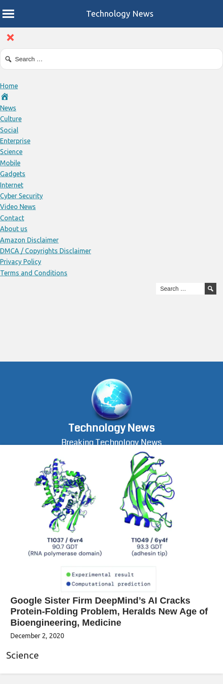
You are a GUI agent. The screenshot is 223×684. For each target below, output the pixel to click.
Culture (11, 118)
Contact (12, 218)
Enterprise (15, 141)
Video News (18, 206)
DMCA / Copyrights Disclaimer (45, 251)
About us (13, 228)
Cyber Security (21, 196)
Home (9, 86)
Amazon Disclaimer (29, 240)
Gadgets (12, 173)
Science (11, 151)
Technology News (120, 13)
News (8, 108)
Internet (11, 185)
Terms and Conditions (33, 273)
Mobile (10, 163)
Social (9, 130)
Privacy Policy (20, 261)
